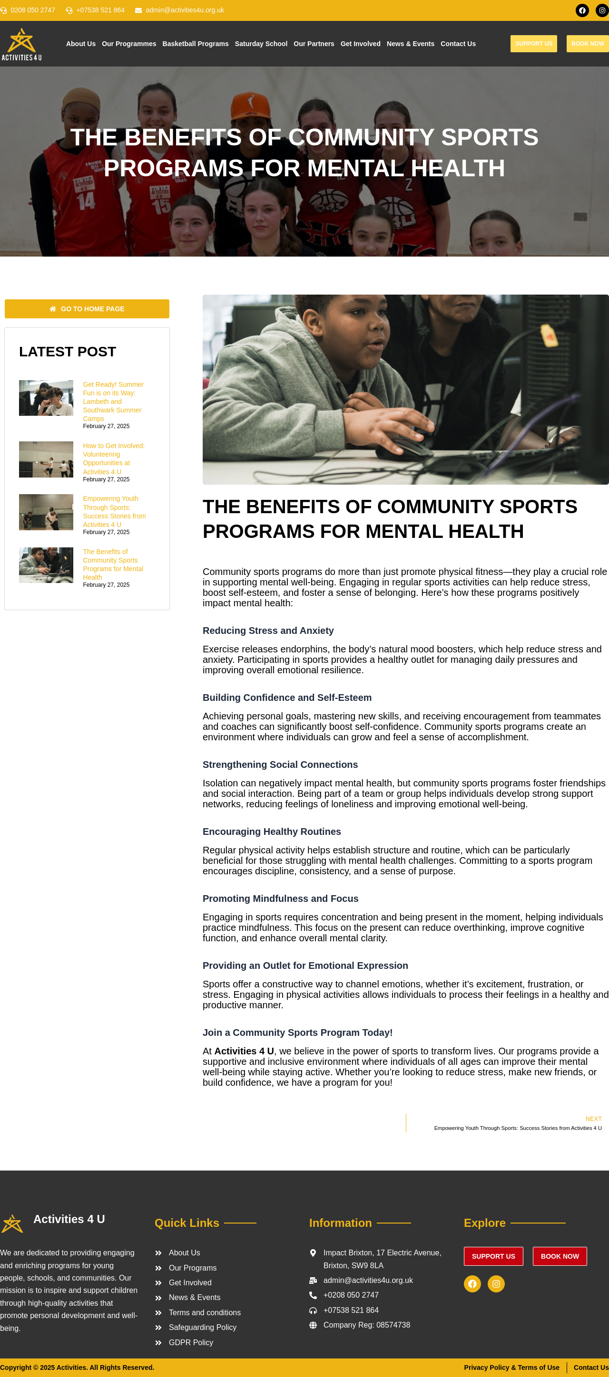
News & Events (410, 44)
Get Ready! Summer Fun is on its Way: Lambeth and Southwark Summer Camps (113, 402)
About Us (81, 44)
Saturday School (261, 44)
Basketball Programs (196, 44)
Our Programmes (129, 44)
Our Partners (314, 44)
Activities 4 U (69, 1219)
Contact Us (458, 44)
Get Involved (361, 44)
